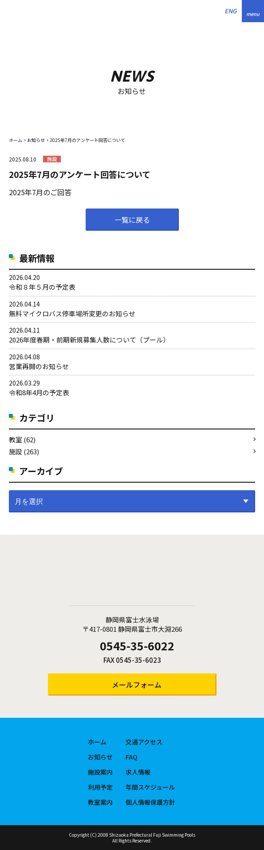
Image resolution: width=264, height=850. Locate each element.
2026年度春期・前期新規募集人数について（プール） (89, 339)
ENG (230, 11)
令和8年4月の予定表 (39, 392)
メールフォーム (137, 684)
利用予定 (100, 787)
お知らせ (36, 140)
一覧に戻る (132, 219)
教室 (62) (22, 439)
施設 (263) (24, 451)
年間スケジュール (150, 787)
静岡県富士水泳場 (132, 575)
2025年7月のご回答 (40, 192)
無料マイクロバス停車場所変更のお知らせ (72, 313)
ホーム (15, 140)
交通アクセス (144, 741)
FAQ (132, 756)
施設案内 (100, 771)
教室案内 (100, 802)
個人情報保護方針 (150, 802)
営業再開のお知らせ (39, 366)
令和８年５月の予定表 (42, 286)
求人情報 (138, 771)
